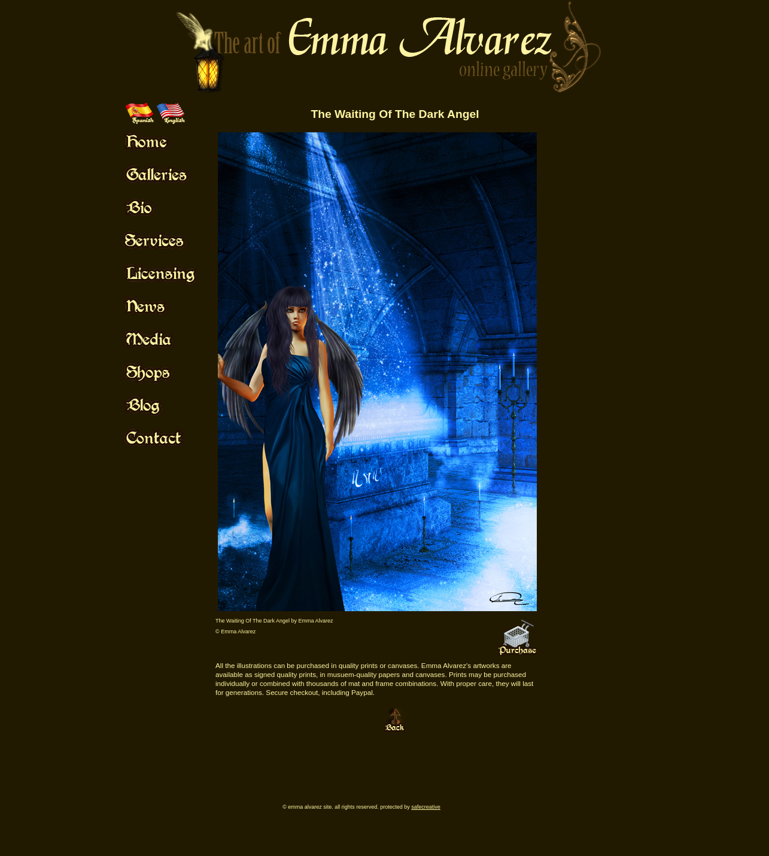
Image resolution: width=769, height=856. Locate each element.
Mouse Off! (171, 141)
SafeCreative (425, 807)
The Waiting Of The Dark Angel (395, 114)
